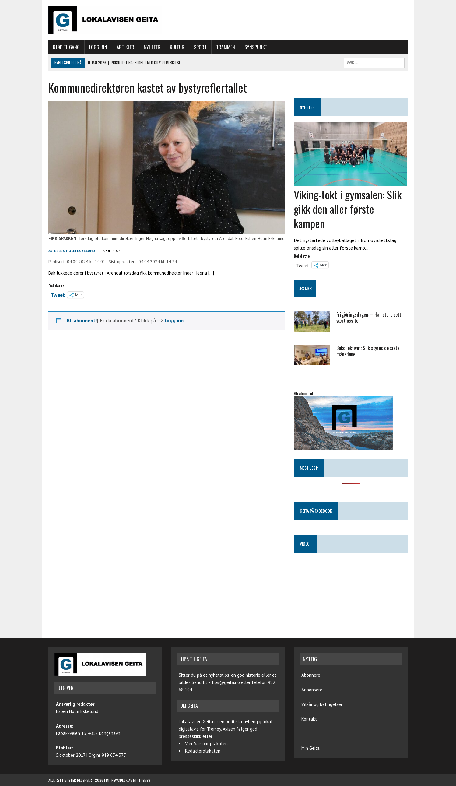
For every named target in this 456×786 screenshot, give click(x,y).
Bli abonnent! (82, 320)
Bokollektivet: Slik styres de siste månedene (367, 351)
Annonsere (311, 690)
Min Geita (310, 748)
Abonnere (310, 675)
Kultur (177, 47)
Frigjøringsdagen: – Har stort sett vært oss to (368, 318)
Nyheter (152, 47)
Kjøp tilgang (66, 47)
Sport (200, 47)
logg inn (174, 320)
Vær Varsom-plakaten (206, 743)
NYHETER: (307, 107)
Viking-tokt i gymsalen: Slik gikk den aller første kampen (348, 208)
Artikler (125, 47)
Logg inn (98, 47)
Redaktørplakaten (202, 751)
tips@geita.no (226, 682)
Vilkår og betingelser (321, 704)
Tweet (58, 294)
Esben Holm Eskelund (74, 250)
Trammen (225, 47)
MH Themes (141, 780)
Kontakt (309, 719)
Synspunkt (255, 47)
